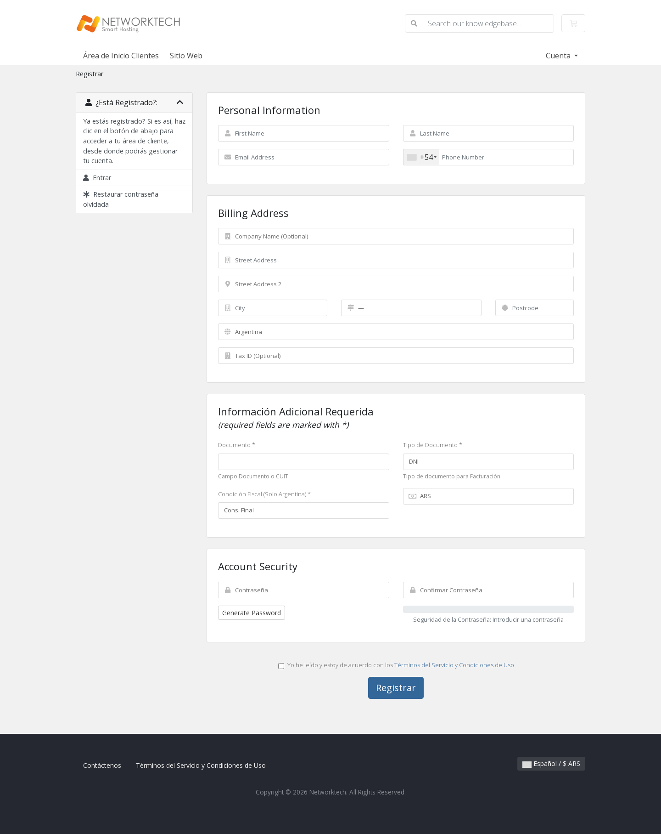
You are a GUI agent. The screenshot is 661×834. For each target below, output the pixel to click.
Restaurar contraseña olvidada (120, 199)
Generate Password (251, 612)
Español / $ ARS (551, 763)
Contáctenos (102, 765)
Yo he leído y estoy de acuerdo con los (396, 665)
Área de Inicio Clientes (121, 56)
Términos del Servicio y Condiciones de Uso (454, 665)
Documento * (236, 445)
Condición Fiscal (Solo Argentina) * (264, 494)
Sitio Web (186, 56)
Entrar (97, 177)
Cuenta (559, 56)
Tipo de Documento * (432, 445)
